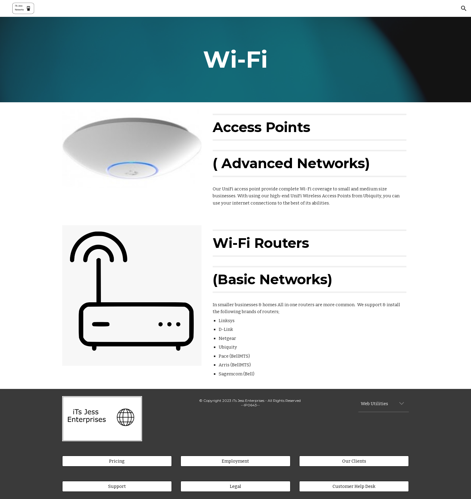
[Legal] (235, 486)
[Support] (117, 486)
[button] (464, 8)
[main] (235, 59)
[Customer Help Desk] (354, 486)
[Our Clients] (354, 461)
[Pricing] (117, 461)
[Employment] (235, 461)
